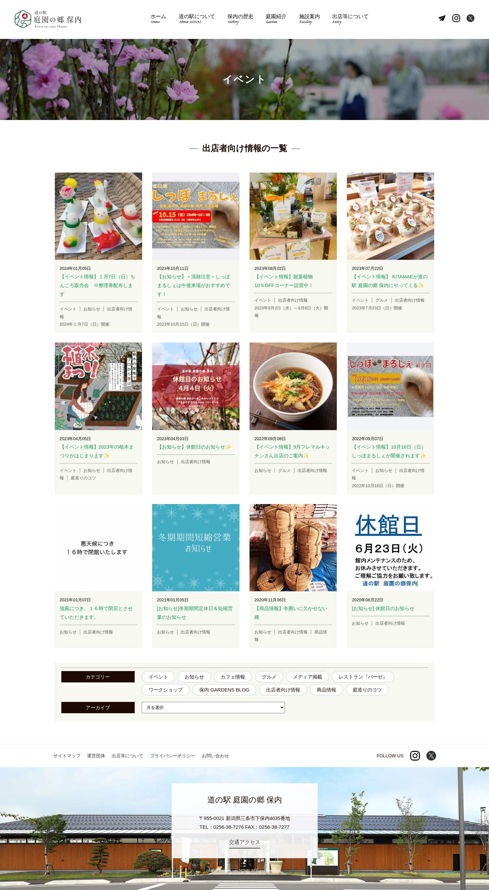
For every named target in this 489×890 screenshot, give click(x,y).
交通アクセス (244, 842)
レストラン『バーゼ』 (363, 677)
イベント (158, 677)
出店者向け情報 (283, 689)
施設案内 (309, 20)
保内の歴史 (240, 20)
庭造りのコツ (367, 689)
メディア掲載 (307, 677)
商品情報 (326, 689)
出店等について (350, 20)
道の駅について (197, 20)
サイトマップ (66, 755)
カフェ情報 (233, 677)
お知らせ (194, 677)
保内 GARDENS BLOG (224, 689)
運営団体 (96, 755)
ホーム (158, 20)
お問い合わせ (215, 755)
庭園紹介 (276, 20)
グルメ (269, 677)
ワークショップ (166, 689)
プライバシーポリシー (172, 755)
